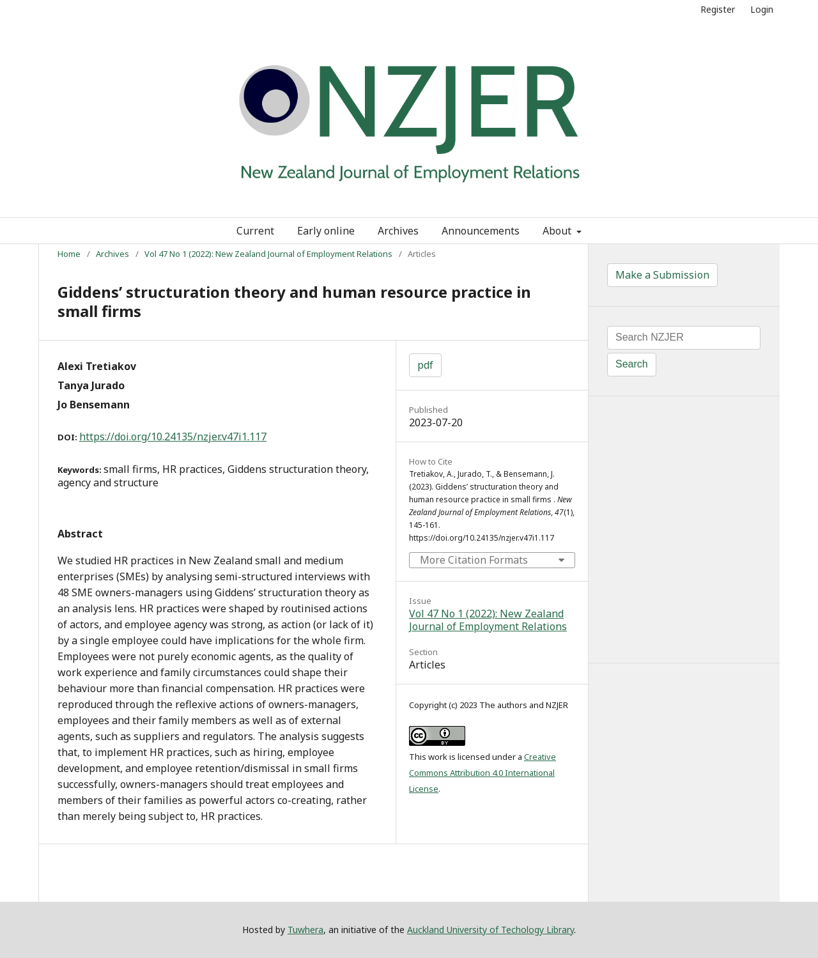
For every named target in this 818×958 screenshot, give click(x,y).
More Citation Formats (474, 560)
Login (761, 9)
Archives (398, 231)
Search (631, 364)
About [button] (558, 231)
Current (255, 231)
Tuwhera (305, 929)
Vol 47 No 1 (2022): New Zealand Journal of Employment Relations (268, 253)
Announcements (481, 231)
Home (69, 253)
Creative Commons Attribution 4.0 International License (482, 772)
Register (717, 9)
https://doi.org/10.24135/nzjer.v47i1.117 (172, 436)
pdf (425, 365)
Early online (326, 231)
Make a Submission (662, 275)
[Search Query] (683, 338)
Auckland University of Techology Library (490, 929)
